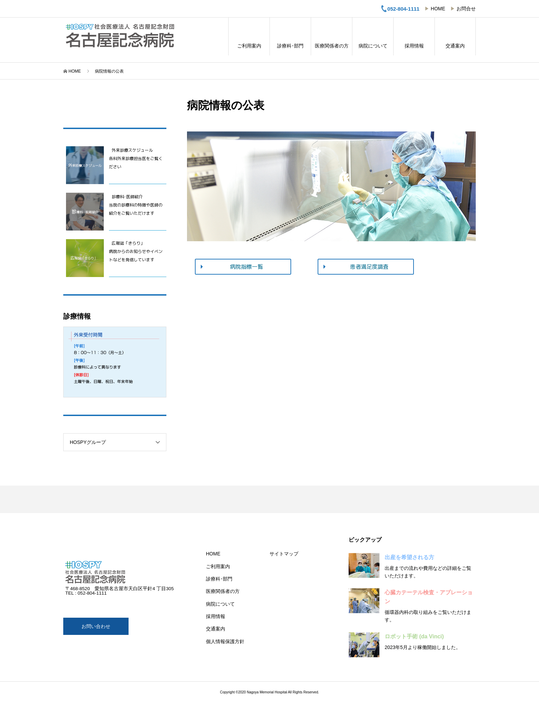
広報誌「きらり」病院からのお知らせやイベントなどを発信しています (136, 251)
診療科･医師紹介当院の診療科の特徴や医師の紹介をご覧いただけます (136, 205)
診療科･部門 (290, 36)
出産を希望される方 (409, 557)
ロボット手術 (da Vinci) (414, 636)
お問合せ (466, 8)
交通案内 (455, 36)
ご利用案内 (249, 36)
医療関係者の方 (331, 36)
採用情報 (414, 36)
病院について (373, 36)
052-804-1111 (400, 8)
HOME (438, 8)
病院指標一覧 (246, 266)
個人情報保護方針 (225, 641)
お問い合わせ (95, 626)
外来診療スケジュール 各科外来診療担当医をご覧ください (136, 158)
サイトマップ (284, 553)
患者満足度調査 (369, 266)
